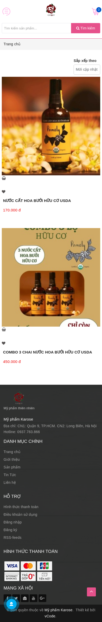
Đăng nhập (13, 522)
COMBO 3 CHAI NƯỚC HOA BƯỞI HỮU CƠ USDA (47, 352)
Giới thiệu (12, 459)
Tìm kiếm (85, 28)
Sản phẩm (12, 467)
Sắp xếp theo (85, 61)
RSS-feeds (12, 537)
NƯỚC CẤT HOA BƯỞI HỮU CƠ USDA (37, 200)
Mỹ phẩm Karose (58, 610)
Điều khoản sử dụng (20, 514)
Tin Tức (10, 475)
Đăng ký (10, 530)
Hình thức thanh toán (21, 507)
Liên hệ (10, 482)
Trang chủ (12, 44)
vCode (50, 616)
